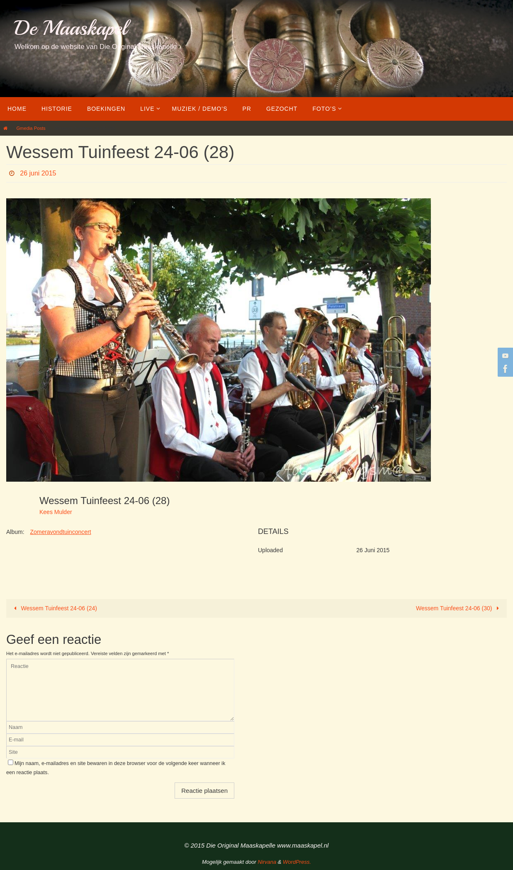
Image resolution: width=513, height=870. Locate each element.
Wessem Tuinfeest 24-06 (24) (54, 608)
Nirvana (267, 862)
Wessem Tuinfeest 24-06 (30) (459, 608)
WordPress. (297, 862)
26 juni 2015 (38, 173)
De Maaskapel (71, 28)
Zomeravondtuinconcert (60, 532)
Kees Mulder (55, 512)
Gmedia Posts (30, 128)
